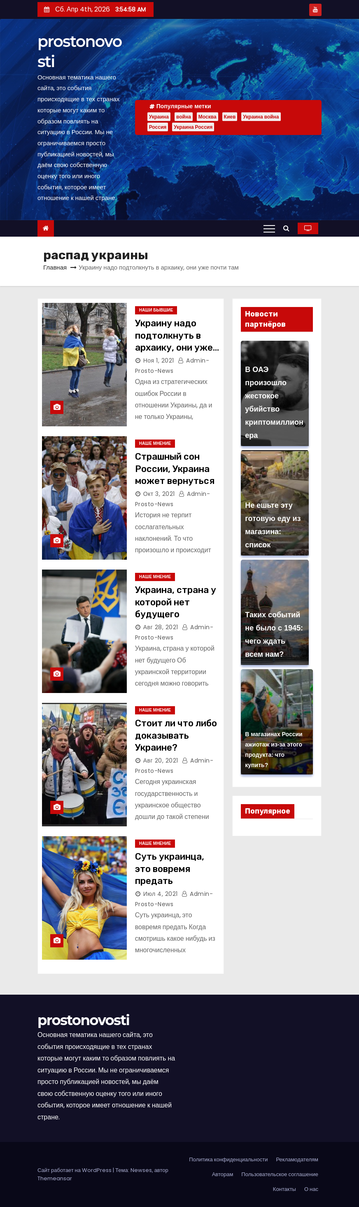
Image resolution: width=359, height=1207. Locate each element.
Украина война (261, 116)
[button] (288, 228)
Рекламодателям (297, 1159)
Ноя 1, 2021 (158, 360)
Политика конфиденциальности (228, 1159)
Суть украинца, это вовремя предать (169, 868)
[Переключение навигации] (269, 228)
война (183, 116)
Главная (55, 267)
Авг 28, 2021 (160, 627)
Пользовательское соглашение (279, 1174)
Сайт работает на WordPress (75, 1170)
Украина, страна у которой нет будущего (175, 602)
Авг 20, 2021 (160, 760)
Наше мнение (155, 443)
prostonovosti (83, 1020)
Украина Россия (193, 126)
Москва (207, 116)
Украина (159, 116)
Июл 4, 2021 (160, 894)
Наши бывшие (156, 310)
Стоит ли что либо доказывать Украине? (176, 735)
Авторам (222, 1174)
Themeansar (54, 1178)
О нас (311, 1189)
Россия (158, 126)
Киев (230, 116)
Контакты (284, 1189)
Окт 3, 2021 (159, 494)
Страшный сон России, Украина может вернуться (174, 468)
